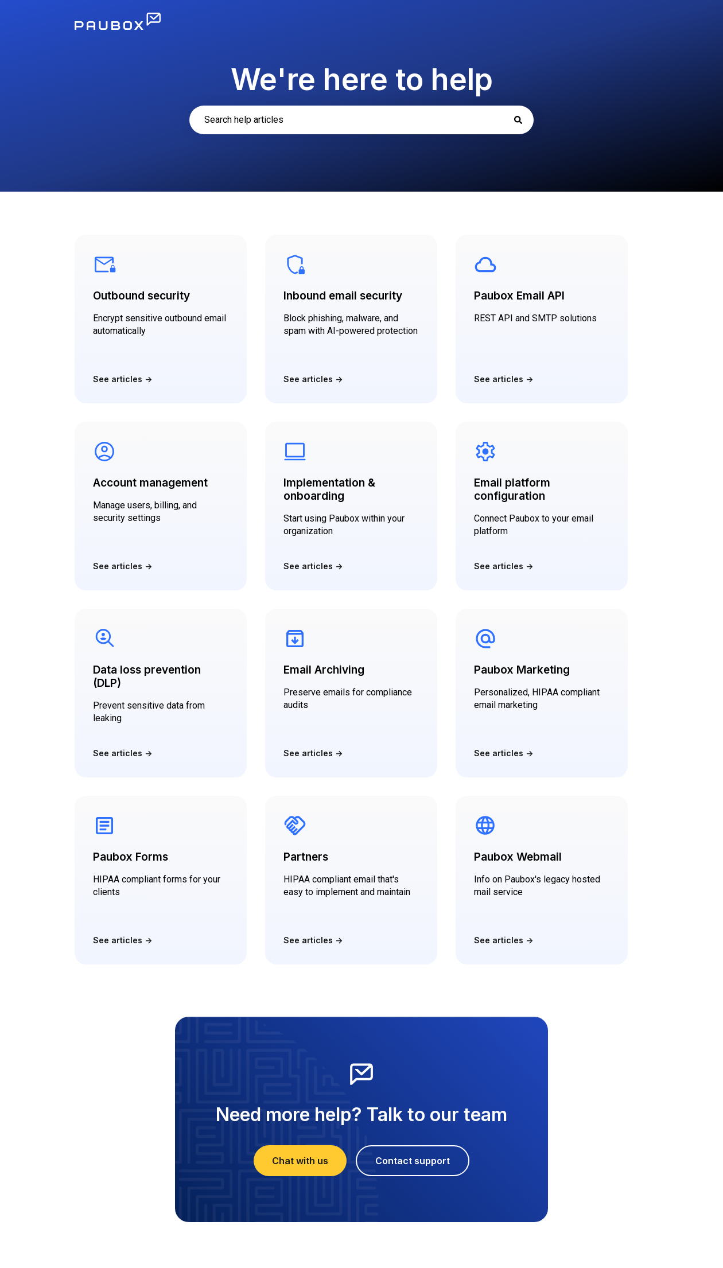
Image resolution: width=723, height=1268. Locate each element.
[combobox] (361, 120)
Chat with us (300, 1160)
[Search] (518, 120)
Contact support (412, 1160)
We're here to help (362, 79)
